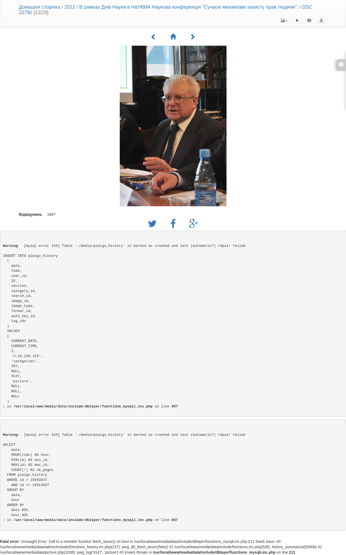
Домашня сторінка (39, 7)
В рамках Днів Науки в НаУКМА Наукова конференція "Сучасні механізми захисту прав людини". (188, 7)
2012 (69, 7)
